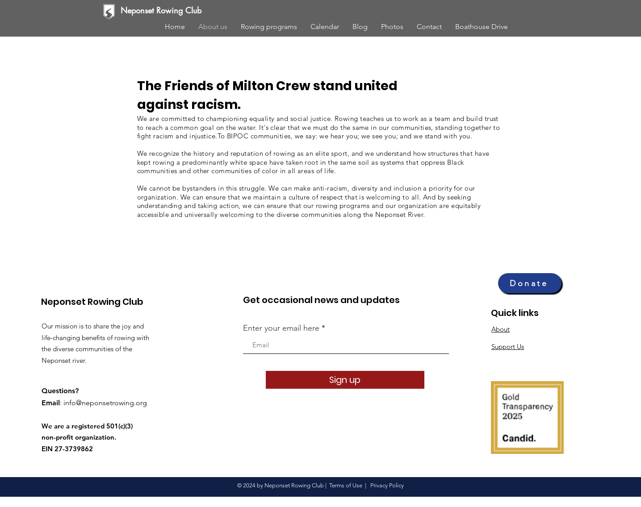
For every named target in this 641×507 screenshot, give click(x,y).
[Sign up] (345, 380)
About (500, 329)
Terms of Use (345, 485)
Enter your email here (281, 328)
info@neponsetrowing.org (105, 403)
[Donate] (529, 283)
